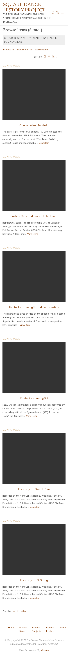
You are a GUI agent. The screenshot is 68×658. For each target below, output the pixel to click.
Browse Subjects (36, 629)
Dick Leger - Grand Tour (34, 489)
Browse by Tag (24, 50)
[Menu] (62, 12)
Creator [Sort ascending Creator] (49, 57)
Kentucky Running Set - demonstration (34, 307)
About (62, 628)
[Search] (57, 12)
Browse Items (23, 629)
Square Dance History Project (24, 7)
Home (11, 628)
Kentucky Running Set (34, 398)
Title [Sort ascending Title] (45, 57)
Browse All (8, 50)
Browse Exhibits (50, 629)
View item (44, 143)
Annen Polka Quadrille (34, 125)
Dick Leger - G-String (34, 580)
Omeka (45, 650)
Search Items (41, 50)
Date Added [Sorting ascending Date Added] (54, 57)
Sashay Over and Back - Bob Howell (34, 216)
